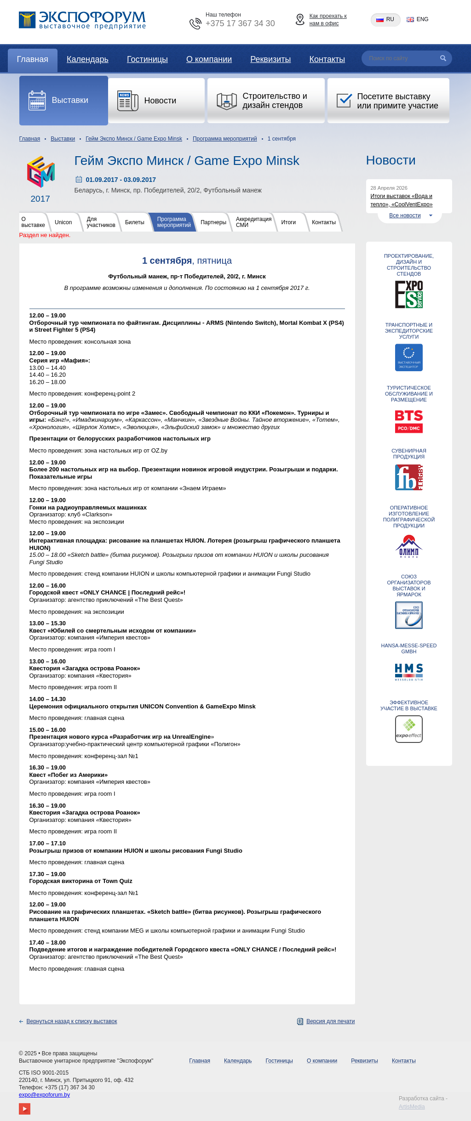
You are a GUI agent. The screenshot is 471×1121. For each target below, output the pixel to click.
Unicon (63, 222)
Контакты (327, 59)
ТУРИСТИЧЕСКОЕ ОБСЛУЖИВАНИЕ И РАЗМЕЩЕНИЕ (409, 393)
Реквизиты (270, 59)
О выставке (33, 222)
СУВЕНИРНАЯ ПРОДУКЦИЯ (408, 453)
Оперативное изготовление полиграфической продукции (409, 516)
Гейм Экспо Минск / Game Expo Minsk (134, 139)
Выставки (63, 139)
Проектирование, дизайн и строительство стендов (409, 265)
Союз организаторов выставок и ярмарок (409, 585)
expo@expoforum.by (44, 1095)
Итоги (288, 222)
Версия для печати (330, 1021)
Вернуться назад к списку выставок (72, 1021)
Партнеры (213, 222)
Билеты (134, 222)
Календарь (88, 59)
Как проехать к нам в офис (328, 20)
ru (390, 20)
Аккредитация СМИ (253, 222)
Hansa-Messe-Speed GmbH (409, 648)
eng (423, 20)
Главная (33, 59)
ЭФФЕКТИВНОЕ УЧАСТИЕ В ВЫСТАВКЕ (408, 705)
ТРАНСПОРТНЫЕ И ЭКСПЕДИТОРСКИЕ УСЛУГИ (409, 331)
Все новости (404, 215)
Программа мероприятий (225, 139)
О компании (209, 59)
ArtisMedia (412, 1107)
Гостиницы (147, 59)
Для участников (101, 222)
